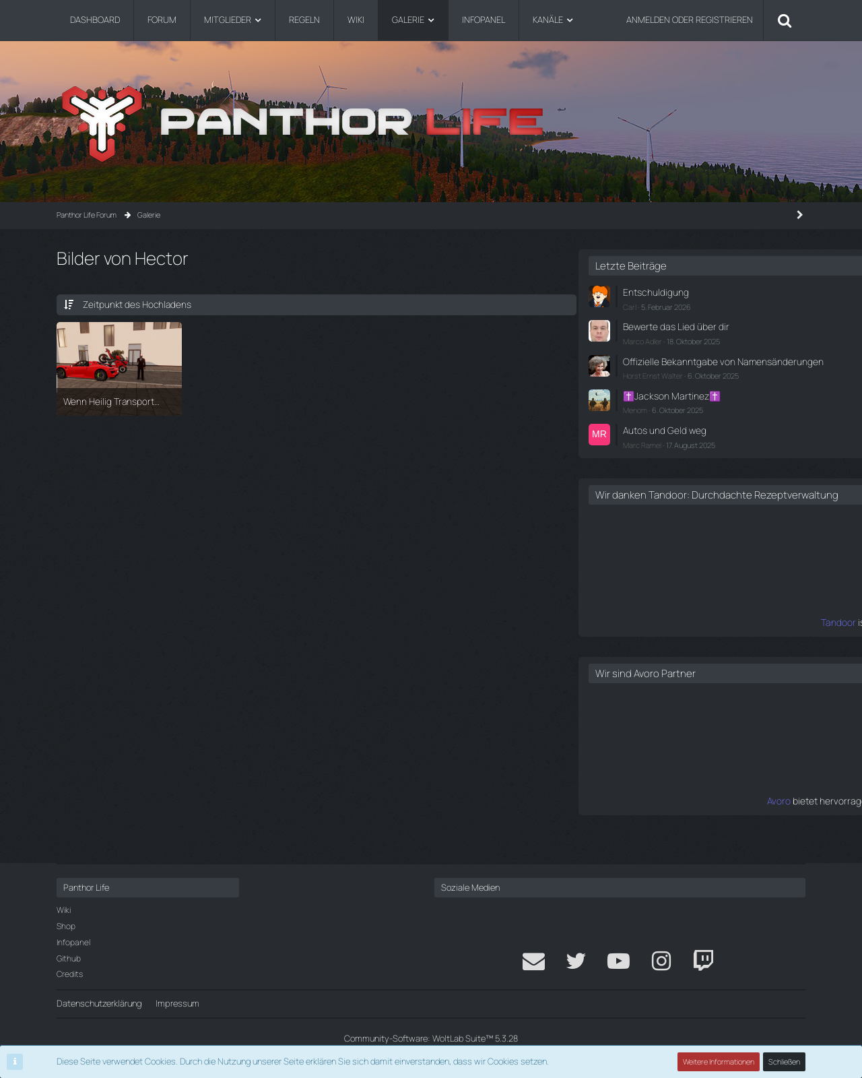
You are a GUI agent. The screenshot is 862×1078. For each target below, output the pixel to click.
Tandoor (604, 639)
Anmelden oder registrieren (689, 19)
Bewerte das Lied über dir (669, 325)
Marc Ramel (640, 449)
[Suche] (784, 20)
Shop (66, 926)
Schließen (784, 1061)
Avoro (611, 817)
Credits (70, 974)
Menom (633, 416)
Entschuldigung (650, 292)
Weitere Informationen (719, 1061)
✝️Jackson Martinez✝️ (665, 403)
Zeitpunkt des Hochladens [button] (133, 304)
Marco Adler (640, 338)
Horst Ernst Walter (651, 384)
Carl (627, 305)
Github (69, 958)
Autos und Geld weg (659, 435)
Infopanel (73, 942)
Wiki (64, 910)
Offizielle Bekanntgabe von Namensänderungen (672, 363)
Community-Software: (431, 1038)
